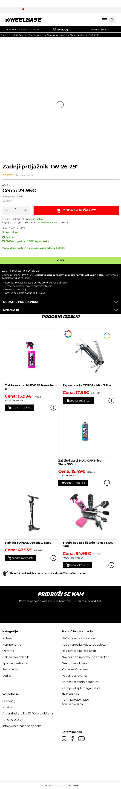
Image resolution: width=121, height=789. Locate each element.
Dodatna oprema (37, 35)
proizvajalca (35, 219)
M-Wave (46, 222)
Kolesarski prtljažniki (58, 35)
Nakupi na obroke (74, 663)
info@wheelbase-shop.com (21, 726)
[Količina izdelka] (16, 210)
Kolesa (7, 638)
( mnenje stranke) (24, 175)
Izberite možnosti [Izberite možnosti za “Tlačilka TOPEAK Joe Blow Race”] (23, 558)
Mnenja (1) (11, 310)
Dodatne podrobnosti (21, 301)
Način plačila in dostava (79, 638)
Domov (4, 35)
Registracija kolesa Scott (79, 651)
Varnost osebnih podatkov (80, 682)
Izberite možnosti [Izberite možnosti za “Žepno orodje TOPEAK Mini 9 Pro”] (80, 400)
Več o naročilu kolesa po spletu (84, 644)
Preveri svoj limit (99, 29)
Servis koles (10, 669)
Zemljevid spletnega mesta (81, 688)
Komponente (11, 644)
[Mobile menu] (104, 19)
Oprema (22, 35)
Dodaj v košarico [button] (22, 407)
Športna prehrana (14, 663)
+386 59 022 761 (13, 720)
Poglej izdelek (54, 408)
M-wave (40, 293)
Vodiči (6, 675)
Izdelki (13, 35)
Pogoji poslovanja (74, 675)
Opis (60, 260)
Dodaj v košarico (80, 210)
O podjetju (9, 701)
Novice (7, 707)
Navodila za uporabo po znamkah (85, 657)
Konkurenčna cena (75, 669)
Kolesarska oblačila (16, 657)
